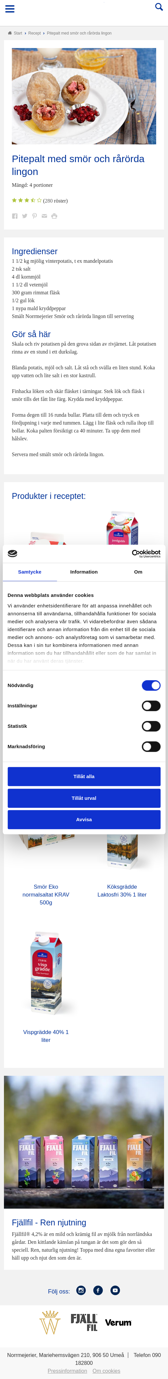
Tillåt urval (84, 798)
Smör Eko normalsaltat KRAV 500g (46, 895)
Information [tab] (84, 572)
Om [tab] (138, 572)
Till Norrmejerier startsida (84, 11)
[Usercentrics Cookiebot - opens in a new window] (131, 554)
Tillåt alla (84, 776)
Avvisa (84, 819)
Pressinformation (67, 1371)
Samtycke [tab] (29, 572)
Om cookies (106, 1371)
